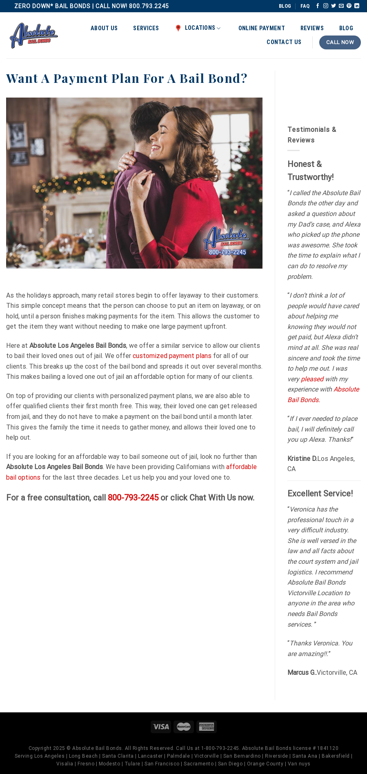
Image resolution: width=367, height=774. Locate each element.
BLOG (285, 6)
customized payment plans (172, 356)
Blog (346, 28)
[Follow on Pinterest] (349, 6)
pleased (312, 379)
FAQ (304, 6)
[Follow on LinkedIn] (356, 6)
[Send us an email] (341, 6)
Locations (198, 28)
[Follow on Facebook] (317, 6)
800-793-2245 (133, 498)
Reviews (312, 28)
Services (146, 28)
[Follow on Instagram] (325, 6)
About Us (104, 28)
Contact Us (284, 42)
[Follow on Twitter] (333, 6)
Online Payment (261, 28)
